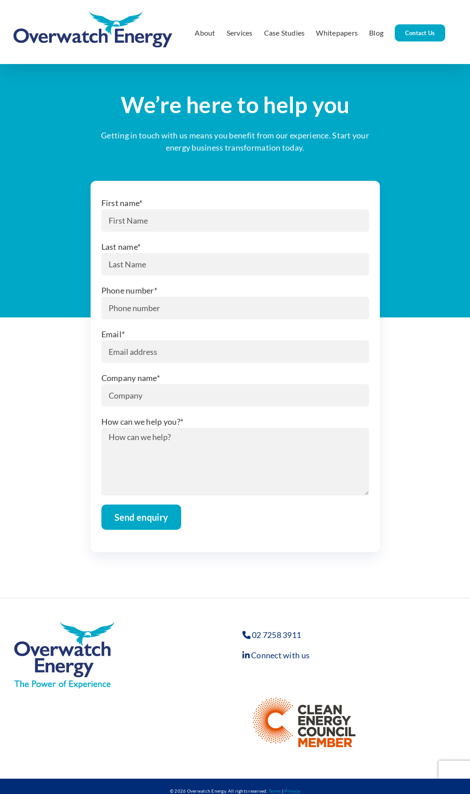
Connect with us (280, 655)
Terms (275, 791)
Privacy (292, 791)
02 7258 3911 (276, 635)
